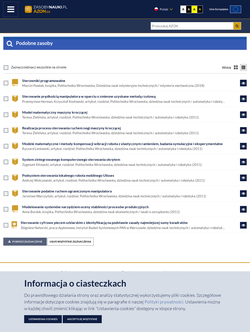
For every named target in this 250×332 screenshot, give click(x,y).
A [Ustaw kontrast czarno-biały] (189, 9)
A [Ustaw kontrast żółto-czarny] (194, 9)
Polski (161, 9)
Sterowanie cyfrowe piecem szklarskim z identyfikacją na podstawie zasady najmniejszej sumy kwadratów (104, 222)
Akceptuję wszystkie (82, 319)
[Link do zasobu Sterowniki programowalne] (243, 83)
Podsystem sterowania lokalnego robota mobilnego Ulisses (68, 175)
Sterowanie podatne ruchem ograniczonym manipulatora (67, 191)
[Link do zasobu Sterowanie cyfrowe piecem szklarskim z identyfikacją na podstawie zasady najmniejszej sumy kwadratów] (243, 225)
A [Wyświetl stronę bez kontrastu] (183, 9)
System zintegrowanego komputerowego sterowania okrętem (71, 159)
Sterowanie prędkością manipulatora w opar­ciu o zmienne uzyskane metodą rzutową (89, 96)
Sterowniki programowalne (43, 80)
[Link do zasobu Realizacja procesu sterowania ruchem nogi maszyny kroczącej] (243, 130)
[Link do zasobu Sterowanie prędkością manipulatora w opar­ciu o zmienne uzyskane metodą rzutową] (243, 98)
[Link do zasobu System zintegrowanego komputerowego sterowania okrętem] (243, 162)
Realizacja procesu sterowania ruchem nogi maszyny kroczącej (71, 128)
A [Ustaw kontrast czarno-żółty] (200, 9)
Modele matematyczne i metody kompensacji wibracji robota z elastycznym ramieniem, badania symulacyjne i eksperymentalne (122, 144)
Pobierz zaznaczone (25, 241)
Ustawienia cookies (43, 319)
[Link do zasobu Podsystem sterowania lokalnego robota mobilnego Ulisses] (243, 178)
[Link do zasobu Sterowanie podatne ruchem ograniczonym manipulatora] (243, 193)
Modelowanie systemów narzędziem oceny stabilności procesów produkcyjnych (85, 207)
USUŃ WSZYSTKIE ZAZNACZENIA (70, 241)
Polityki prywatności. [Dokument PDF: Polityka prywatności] (165, 302)
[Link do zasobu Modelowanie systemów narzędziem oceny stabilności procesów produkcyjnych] (243, 209)
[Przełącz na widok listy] (243, 67)
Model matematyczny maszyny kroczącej (54, 112)
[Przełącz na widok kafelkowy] (235, 67)
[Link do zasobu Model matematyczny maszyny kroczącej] (243, 114)
